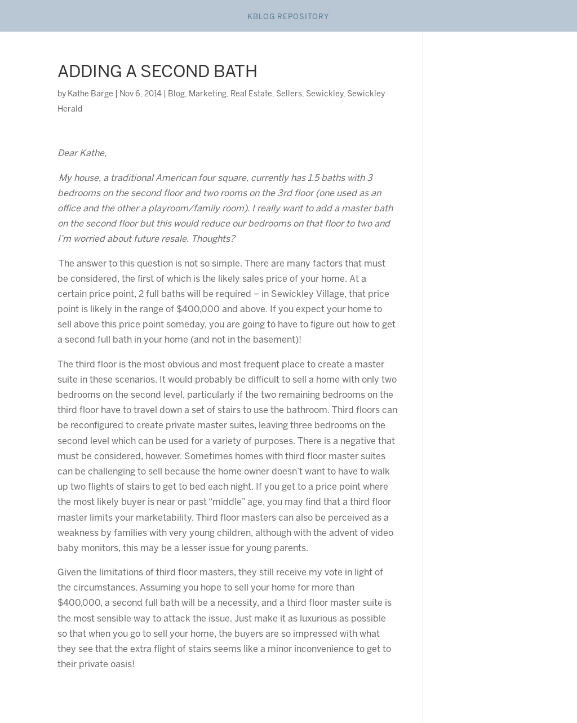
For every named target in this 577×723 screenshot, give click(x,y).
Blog (176, 94)
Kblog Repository (288, 17)
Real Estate (251, 94)
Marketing (208, 94)
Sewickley (324, 94)
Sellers (289, 94)
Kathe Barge (90, 94)
